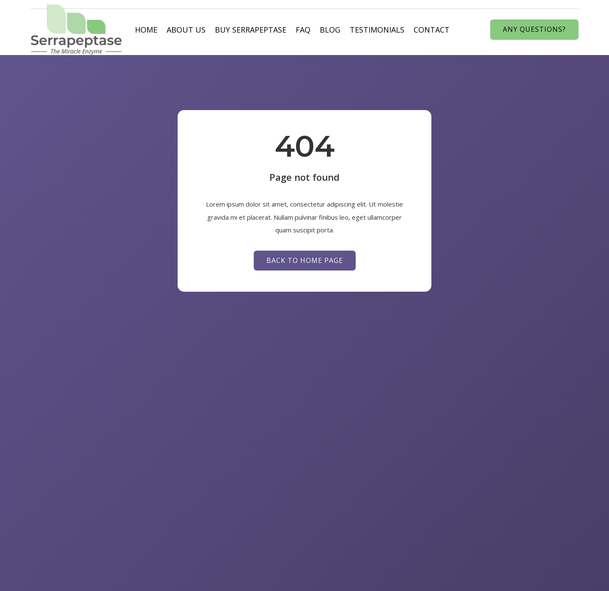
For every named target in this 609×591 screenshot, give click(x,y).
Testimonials (377, 30)
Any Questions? (534, 29)
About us (186, 30)
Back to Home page (304, 260)
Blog (330, 30)
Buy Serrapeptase (250, 30)
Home (146, 30)
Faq (303, 30)
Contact (432, 30)
